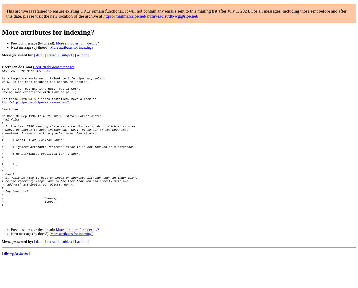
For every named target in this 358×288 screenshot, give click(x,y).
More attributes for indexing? (77, 43)
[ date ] (39, 55)
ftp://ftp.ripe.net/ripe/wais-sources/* (35, 108)
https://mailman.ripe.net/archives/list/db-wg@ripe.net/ (150, 16)
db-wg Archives (16, 282)
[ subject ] (67, 55)
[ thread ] (52, 55)
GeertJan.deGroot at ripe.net (53, 67)
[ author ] (82, 55)
